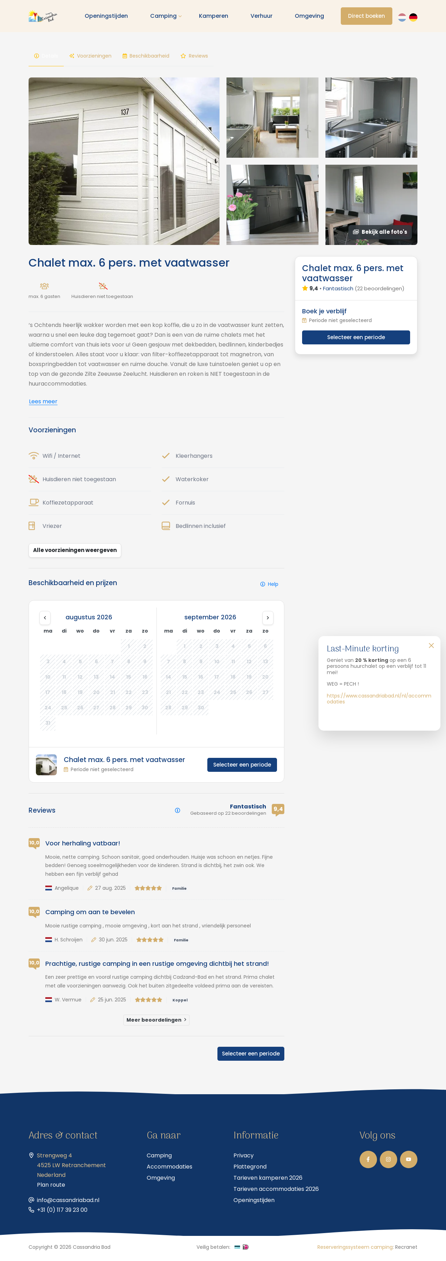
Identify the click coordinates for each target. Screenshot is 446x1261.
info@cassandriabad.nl (68, 1203)
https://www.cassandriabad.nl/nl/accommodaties (379, 699)
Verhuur (263, 17)
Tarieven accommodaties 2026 (276, 1192)
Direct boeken (367, 17)
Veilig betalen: (213, 1249)
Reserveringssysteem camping (355, 1249)
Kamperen (215, 17)
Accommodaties (169, 1169)
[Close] (431, 645)
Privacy (243, 1158)
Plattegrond (250, 1169)
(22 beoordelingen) (380, 291)
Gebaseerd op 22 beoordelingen (228, 816)
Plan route (51, 1188)
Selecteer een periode (242, 767)
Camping (165, 17)
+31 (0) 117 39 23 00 (62, 1213)
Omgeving (310, 17)
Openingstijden (107, 17)
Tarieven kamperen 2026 (267, 1181)
